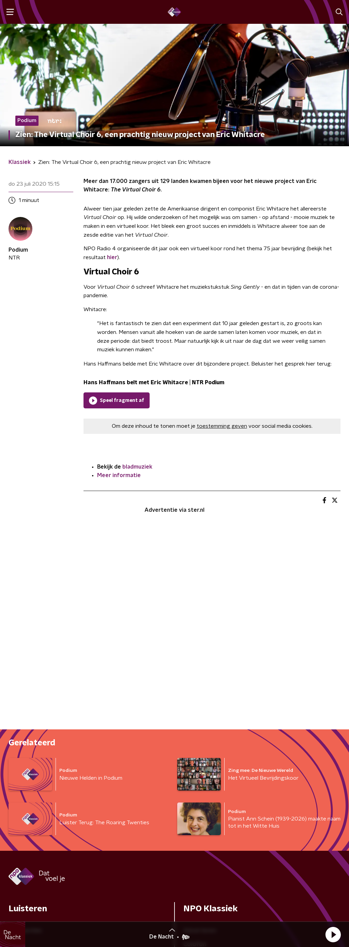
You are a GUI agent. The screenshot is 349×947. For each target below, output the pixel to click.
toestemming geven (222, 426)
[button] (333, 934)
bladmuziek (137, 467)
